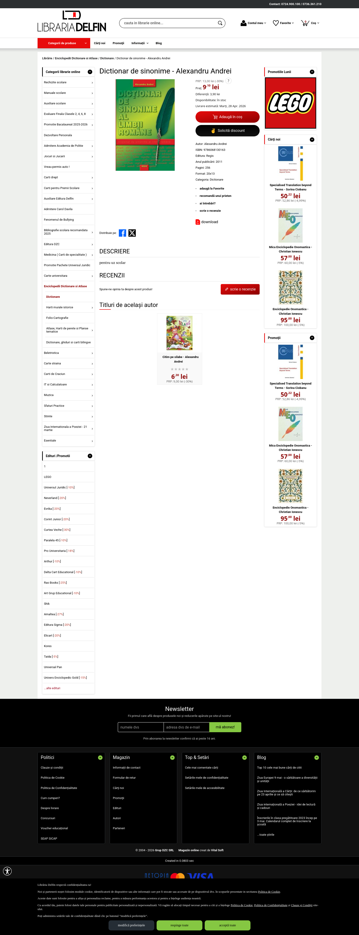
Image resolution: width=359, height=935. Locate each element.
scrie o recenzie (210, 244)
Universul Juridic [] (59, 520)
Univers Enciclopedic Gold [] (65, 711)
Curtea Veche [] (57, 562)
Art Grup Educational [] (62, 626)
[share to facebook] (122, 266)
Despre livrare (50, 841)
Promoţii (118, 831)
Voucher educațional (54, 861)
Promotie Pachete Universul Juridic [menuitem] (67, 298)
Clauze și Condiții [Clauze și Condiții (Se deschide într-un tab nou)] (302, 905)
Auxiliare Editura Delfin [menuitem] (59, 231)
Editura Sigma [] (57, 658)
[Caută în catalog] (220, 23)
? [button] (228, 113)
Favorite (283, 23)
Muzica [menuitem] (49, 428)
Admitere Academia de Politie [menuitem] (63, 178)
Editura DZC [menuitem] (52, 277)
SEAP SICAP (49, 871)
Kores (48, 679)
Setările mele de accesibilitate (205, 821)
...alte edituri (52, 721)
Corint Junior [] (57, 552)
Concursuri (48, 851)
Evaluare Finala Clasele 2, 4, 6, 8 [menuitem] (65, 147)
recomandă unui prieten (215, 229)
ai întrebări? (207, 236)
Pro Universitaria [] (59, 584)
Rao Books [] (55, 615)
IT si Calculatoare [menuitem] (55, 417)
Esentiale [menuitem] (50, 473)
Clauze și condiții (52, 800)
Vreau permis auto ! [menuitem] (57, 200)
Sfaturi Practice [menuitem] (54, 438)
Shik (47, 636)
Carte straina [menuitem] (52, 396)
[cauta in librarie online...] (167, 23)
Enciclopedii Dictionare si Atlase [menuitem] (65, 319)
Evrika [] (52, 541)
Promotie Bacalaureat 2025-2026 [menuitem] (65, 157)
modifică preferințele (131, 925)
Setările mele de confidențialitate (206, 811)
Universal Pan (53, 700)
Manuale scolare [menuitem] (55, 125)
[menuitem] (64, 43)
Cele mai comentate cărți (201, 800)
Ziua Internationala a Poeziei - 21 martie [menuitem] (65, 461)
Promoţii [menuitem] (118, 43)
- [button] (90, 105)
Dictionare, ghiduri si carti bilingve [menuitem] (68, 375)
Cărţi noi (118, 821)
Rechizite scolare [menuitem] (55, 115)
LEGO (47, 510)
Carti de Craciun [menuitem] (54, 407)
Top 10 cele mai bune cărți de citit (279, 800)
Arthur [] (52, 594)
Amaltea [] (54, 647)
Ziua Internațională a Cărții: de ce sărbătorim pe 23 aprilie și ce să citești (286, 825)
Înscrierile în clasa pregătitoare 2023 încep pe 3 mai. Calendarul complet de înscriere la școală (287, 854)
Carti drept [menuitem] (51, 210)
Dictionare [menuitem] (53, 329)
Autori (117, 851)
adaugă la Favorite (212, 221)
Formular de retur (124, 811)
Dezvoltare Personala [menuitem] (58, 168)
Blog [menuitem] (159, 43)
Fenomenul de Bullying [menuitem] (59, 252)
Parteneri (119, 861)
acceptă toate (227, 925)
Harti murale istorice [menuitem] (59, 340)
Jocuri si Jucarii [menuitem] (54, 189)
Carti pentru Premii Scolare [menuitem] (61, 221)
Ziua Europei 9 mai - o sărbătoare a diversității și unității (287, 812)
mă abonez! (225, 760)
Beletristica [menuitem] (51, 386)
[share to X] (132, 266)
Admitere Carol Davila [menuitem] (58, 242)
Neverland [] (55, 531)
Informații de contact (127, 800)
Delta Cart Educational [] (63, 605)
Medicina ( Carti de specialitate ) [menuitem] (65, 287)
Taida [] (51, 689)
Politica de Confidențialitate (59, 821)
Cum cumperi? (50, 831)
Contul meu (253, 23)
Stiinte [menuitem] (48, 449)
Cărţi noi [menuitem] (99, 43)
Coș (310, 23)
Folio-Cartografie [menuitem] (57, 350)
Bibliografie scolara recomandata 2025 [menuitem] (66, 265)
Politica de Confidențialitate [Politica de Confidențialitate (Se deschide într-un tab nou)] (271, 905)
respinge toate (179, 925)
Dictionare (216, 212)
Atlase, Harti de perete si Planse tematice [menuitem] (67, 363)
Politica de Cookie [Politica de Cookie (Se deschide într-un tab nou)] (269, 891)
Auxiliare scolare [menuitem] (55, 136)
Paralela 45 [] (55, 573)
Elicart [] (52, 668)
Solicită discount (227, 163)
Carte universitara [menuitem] (55, 309)
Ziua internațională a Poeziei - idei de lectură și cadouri (286, 839)
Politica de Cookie (53, 811)
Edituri (117, 841)
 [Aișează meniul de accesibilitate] (7, 871)
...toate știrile (265, 867)
